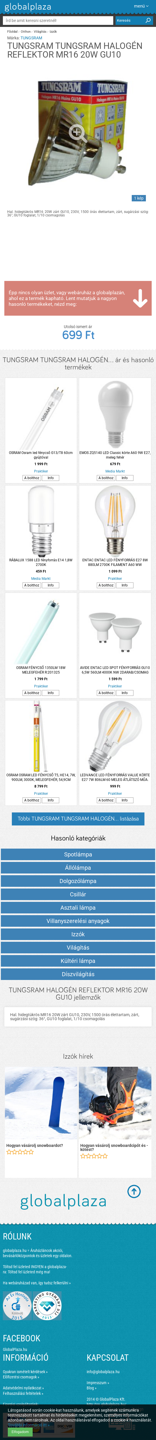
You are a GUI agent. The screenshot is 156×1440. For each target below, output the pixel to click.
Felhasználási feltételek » (23, 1393)
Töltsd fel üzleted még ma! (29, 1272)
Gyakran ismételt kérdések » (25, 1371)
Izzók (53, 32)
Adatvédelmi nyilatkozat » (23, 1388)
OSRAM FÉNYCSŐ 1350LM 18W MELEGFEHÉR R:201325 (41, 670)
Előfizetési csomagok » (21, 1377)
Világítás (40, 32)
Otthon (26, 32)
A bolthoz (31, 478)
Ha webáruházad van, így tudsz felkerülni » (37, 1283)
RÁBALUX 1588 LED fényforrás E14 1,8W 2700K (41, 562)
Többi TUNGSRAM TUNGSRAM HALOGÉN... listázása (78, 819)
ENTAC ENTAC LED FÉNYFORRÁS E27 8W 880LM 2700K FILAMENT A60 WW (115, 562)
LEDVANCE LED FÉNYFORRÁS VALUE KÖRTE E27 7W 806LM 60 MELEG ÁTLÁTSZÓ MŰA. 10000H (115, 777)
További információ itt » (29, 1425)
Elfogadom (20, 1432)
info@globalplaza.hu (103, 1371)
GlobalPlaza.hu (15, 1349)
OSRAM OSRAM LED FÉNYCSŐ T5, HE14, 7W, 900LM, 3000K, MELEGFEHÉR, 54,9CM (40, 777)
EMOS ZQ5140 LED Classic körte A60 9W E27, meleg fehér (115, 455)
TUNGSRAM (31, 38)
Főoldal (12, 32)
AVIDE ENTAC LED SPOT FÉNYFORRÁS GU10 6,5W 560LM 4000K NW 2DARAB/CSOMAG (115, 670)
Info (51, 478)
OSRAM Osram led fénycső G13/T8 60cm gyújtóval (41, 455)
